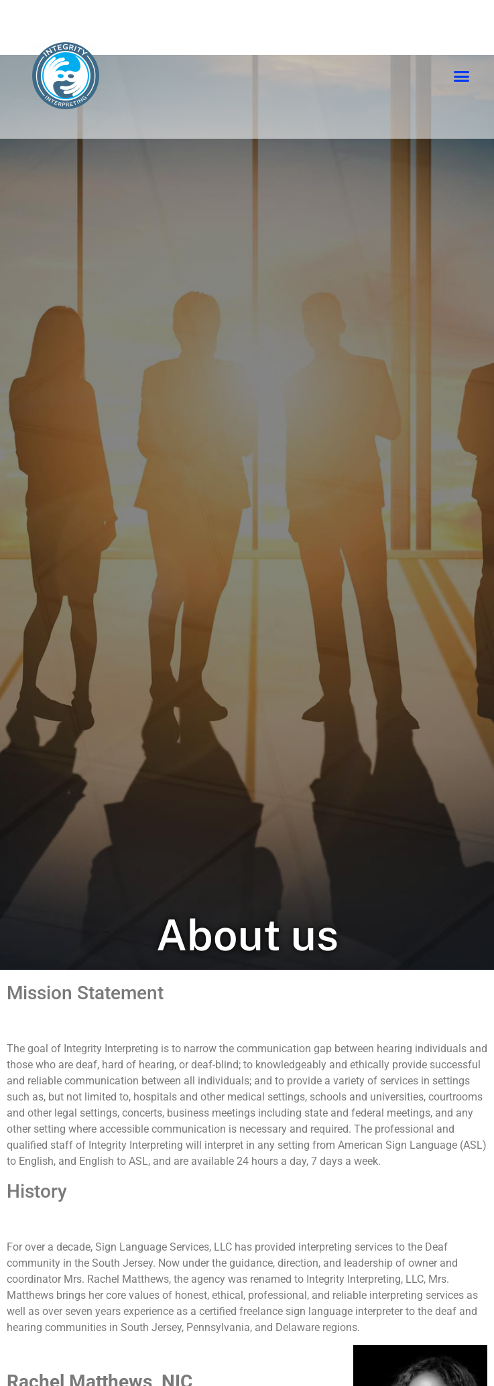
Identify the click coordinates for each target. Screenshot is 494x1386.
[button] (462, 76)
